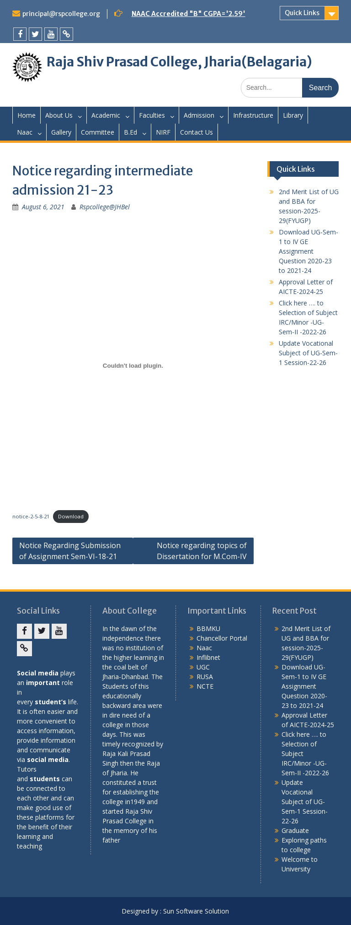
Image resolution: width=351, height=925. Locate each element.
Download (71, 516)
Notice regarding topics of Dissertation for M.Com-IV (202, 550)
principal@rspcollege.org (61, 14)
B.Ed (130, 132)
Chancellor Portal (222, 638)
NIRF (163, 132)
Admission (199, 115)
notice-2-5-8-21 (30, 516)
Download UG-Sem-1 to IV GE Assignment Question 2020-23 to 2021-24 (308, 251)
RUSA (205, 676)
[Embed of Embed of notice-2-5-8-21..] (133, 365)
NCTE (205, 686)
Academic (105, 115)
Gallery (61, 132)
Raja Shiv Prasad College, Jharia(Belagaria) (179, 62)
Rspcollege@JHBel (105, 206)
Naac (24, 132)
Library (293, 115)
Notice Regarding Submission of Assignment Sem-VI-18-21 (70, 550)
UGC (203, 667)
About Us (59, 115)
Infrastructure (253, 115)
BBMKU (208, 628)
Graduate (295, 830)
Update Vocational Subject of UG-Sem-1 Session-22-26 (308, 353)
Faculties (152, 115)
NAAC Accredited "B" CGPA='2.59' (188, 14)
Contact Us (196, 132)
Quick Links (302, 13)
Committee (97, 132)
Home (26, 115)
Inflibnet (208, 657)
